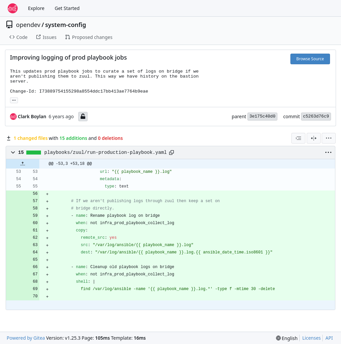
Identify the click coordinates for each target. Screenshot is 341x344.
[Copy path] (171, 152)
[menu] (329, 138)
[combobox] (298, 138)
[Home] (12, 8)
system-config (65, 24)
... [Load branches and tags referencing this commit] (14, 99)
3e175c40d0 (262, 116)
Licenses (311, 338)
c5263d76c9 (316, 116)
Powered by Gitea (26, 338)
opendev (28, 24)
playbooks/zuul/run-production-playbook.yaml (105, 152)
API (329, 338)
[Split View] (314, 138)
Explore (36, 8)
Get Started (67, 8)
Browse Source (310, 59)
